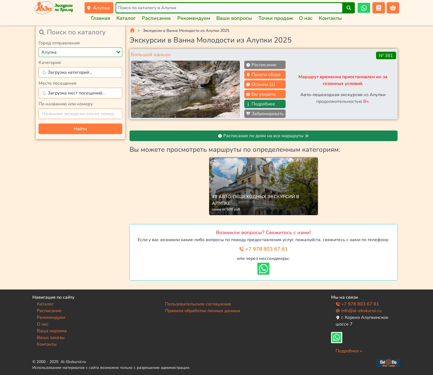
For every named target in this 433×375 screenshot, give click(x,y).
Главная (100, 18)
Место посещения (57, 83)
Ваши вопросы (234, 18)
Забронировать (265, 114)
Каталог (126, 18)
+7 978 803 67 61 (263, 249)
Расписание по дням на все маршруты (263, 136)
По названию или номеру (66, 104)
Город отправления (59, 43)
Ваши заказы (51, 337)
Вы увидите (261, 94)
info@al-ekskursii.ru (359, 311)
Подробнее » (349, 351)
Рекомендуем (193, 18)
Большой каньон (151, 54)
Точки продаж (276, 18)
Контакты (330, 18)
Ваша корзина (52, 331)
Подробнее (260, 104)
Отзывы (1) (260, 84)
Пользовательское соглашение (198, 304)
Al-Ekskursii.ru (73, 361)
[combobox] (80, 52)
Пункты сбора (263, 75)
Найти (80, 129)
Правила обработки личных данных (202, 311)
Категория (50, 63)
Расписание (156, 18)
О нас (306, 18)
